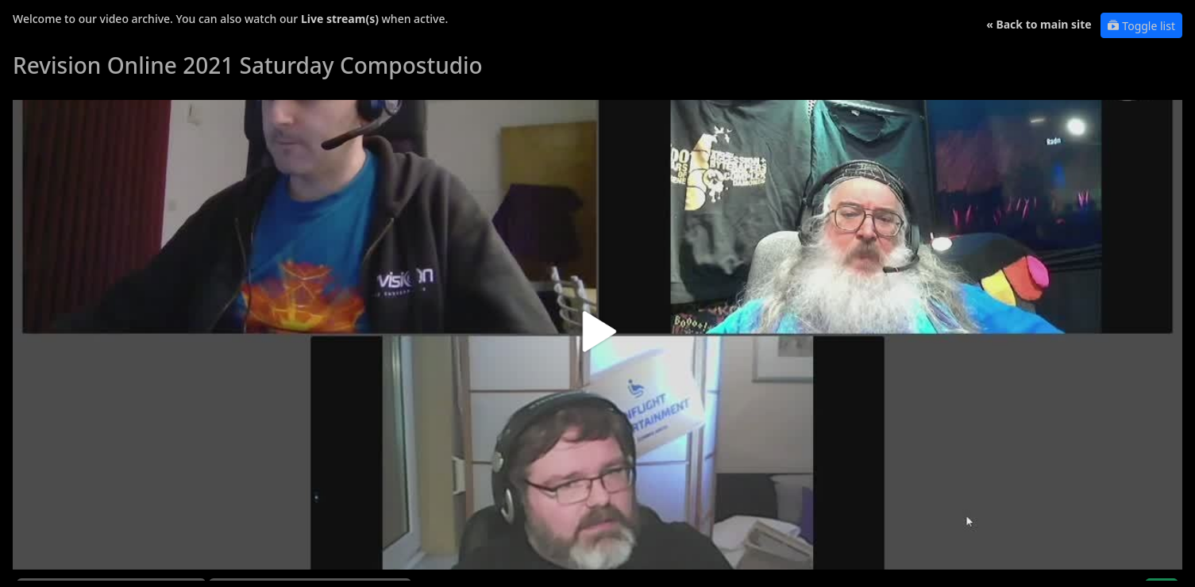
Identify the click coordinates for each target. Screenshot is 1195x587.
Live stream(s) (340, 18)
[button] (597, 338)
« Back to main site (1039, 24)
